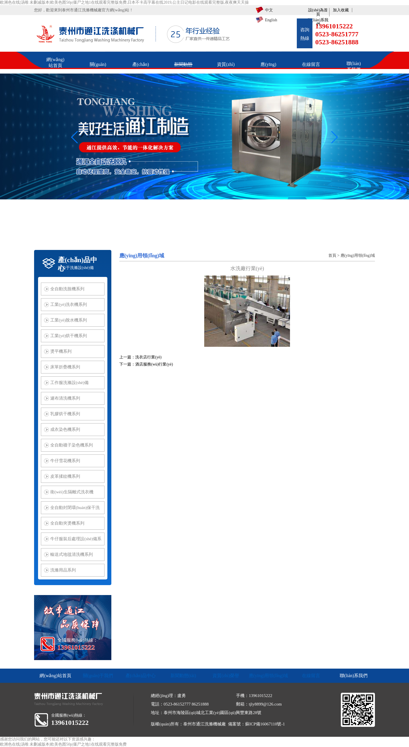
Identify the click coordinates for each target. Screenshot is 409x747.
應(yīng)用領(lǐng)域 (358, 255)
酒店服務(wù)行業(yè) (154, 364)
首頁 (332, 255)
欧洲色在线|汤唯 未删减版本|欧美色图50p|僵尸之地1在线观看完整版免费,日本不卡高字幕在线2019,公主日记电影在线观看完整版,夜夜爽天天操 (124, 2)
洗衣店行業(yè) (148, 357)
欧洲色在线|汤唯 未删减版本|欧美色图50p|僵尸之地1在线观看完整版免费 (63, 744)
